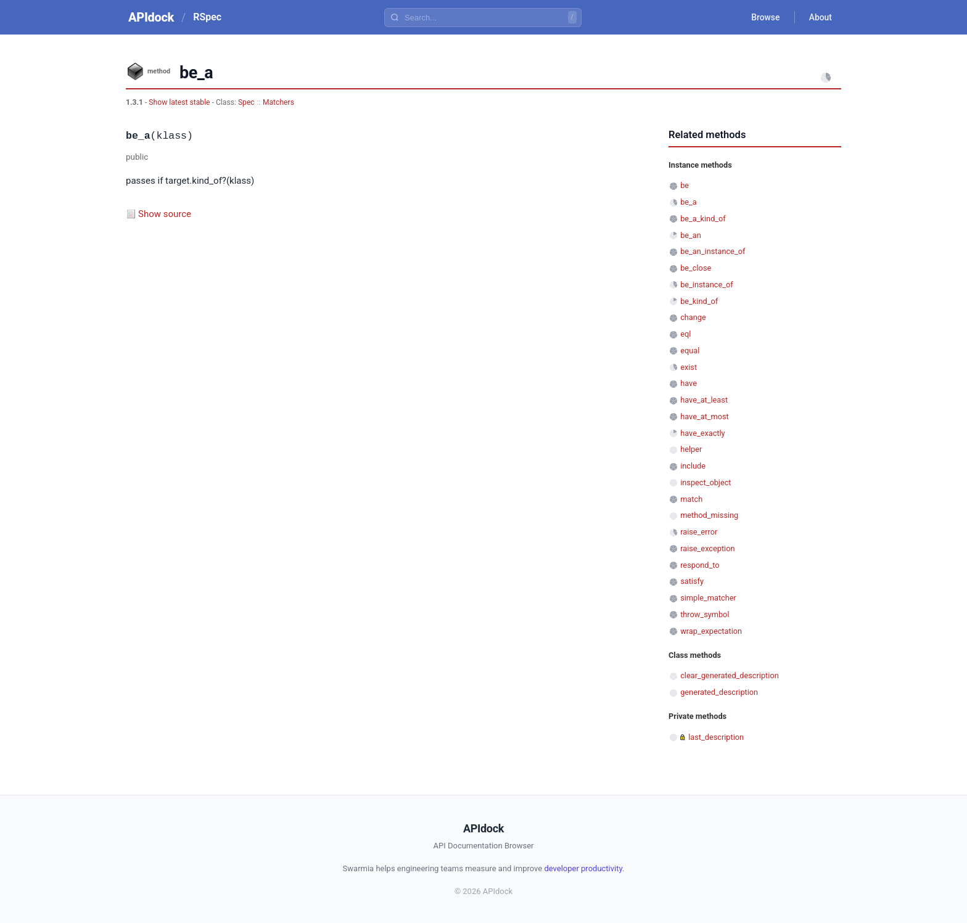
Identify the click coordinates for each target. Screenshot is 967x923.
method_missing (709, 515)
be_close (695, 268)
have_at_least (704, 399)
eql (685, 333)
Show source (164, 213)
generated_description (719, 692)
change (693, 317)
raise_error (698, 531)
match (691, 499)
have (688, 383)
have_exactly (702, 433)
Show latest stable (180, 102)
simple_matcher (708, 597)
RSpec (207, 17)
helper (691, 449)
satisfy (692, 581)
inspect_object (705, 482)
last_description (716, 737)
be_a (688, 202)
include (693, 465)
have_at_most (704, 416)
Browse (763, 17)
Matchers (278, 102)
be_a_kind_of (703, 218)
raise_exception (707, 548)
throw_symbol (704, 614)
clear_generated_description (729, 675)
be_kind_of (699, 301)
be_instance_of (706, 284)
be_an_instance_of (712, 251)
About (819, 17)
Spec (246, 102)
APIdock (151, 17)
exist (688, 367)
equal (689, 350)
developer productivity (583, 868)
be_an (690, 235)
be (684, 185)
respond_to (699, 565)
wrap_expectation (711, 631)
